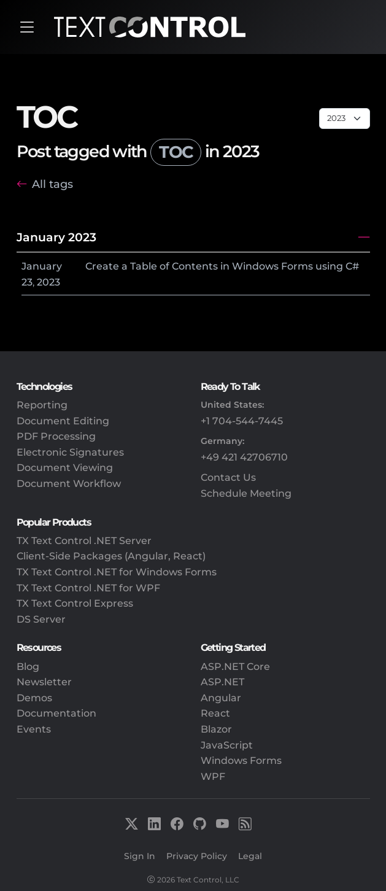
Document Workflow (69, 483)
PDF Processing (56, 436)
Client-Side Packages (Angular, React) (111, 556)
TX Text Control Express (75, 603)
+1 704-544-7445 (242, 421)
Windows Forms (241, 760)
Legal (250, 856)
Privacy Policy (196, 856)
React (215, 713)
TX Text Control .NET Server (84, 541)
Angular (221, 698)
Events (34, 729)
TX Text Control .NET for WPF (88, 588)
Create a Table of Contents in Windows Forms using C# (222, 266)
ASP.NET (222, 682)
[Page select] (344, 118)
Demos (34, 698)
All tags (52, 183)
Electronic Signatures (70, 452)
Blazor (216, 729)
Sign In (139, 856)
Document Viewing (65, 467)
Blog (28, 666)
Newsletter (44, 682)
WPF (213, 776)
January (41, 266)
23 (27, 282)
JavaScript (227, 745)
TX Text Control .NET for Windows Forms (117, 572)
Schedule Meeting (246, 493)
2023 (48, 282)
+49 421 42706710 (244, 457)
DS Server (41, 619)
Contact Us (228, 477)
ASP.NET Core (235, 666)
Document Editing (63, 421)
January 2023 (56, 237)
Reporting (42, 405)
